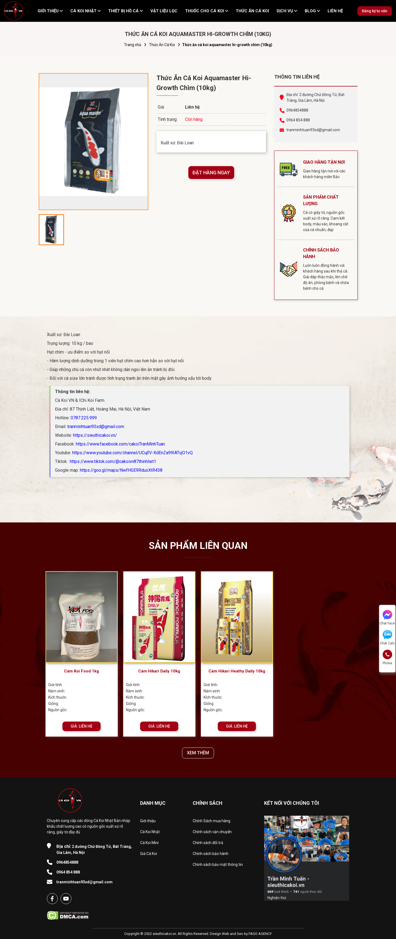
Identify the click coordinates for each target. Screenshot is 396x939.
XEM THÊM (198, 752)
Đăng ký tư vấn (374, 11)
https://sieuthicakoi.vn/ (95, 435)
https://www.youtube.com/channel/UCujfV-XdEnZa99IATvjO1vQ (132, 452)
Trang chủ (132, 45)
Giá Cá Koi (148, 853)
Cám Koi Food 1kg (81, 671)
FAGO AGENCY (260, 934)
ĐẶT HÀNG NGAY (211, 172)
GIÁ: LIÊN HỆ (81, 726)
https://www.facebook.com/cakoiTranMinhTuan (120, 444)
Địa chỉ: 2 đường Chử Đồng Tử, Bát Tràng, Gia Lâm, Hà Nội (315, 97)
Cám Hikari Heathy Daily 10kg (236, 671)
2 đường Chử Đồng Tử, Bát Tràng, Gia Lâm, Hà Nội (94, 849)
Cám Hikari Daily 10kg (159, 671)
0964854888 (297, 110)
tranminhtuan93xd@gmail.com (313, 130)
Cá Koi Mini (149, 843)
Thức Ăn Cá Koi (162, 45)
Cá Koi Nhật (150, 832)
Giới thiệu (148, 821)
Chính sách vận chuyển (212, 832)
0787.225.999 (84, 417)
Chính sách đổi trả (208, 843)
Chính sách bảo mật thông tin (218, 864)
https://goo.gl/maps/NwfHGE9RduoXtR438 (121, 470)
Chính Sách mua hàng (211, 821)
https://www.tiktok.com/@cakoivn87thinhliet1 (112, 461)
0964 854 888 (298, 120)
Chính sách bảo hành (210, 853)
